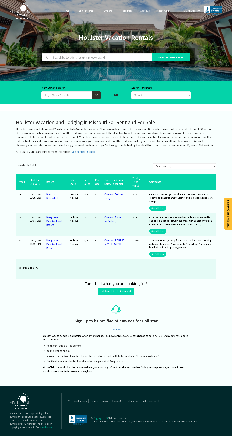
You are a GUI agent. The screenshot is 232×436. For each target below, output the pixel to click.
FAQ (69, 401)
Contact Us (117, 401)
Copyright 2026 (100, 418)
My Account (192, 10)
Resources (126, 10)
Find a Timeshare (86, 10)
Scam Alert (163, 10)
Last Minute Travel (150, 401)
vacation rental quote (55, 371)
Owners (108, 10)
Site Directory (80, 401)
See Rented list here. (84, 151)
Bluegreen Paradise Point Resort (54, 221)
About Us (145, 10)
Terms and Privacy (99, 401)
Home (66, 10)
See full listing (157, 208)
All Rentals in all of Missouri (116, 291)
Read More (46, 427)
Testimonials (132, 401)
